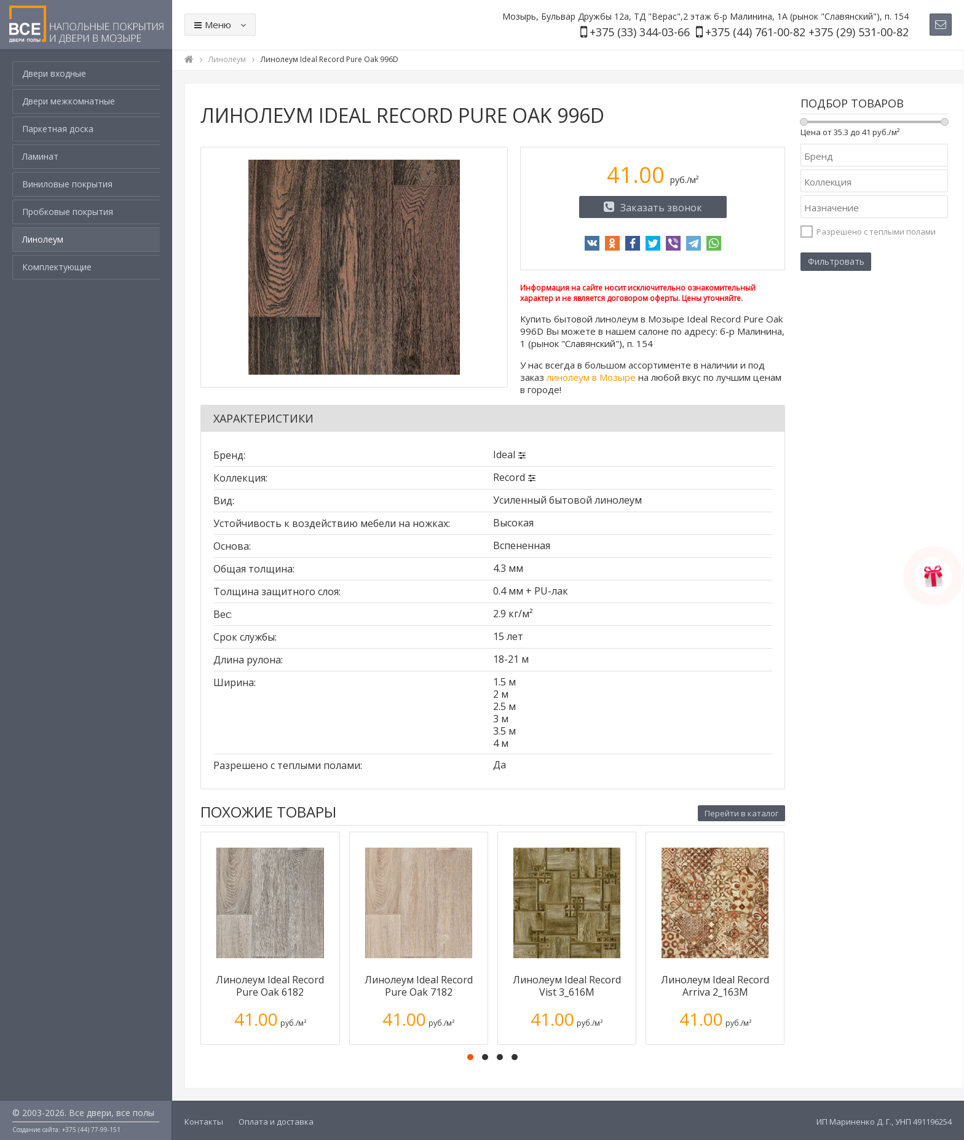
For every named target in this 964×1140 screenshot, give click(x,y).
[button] (470, 1057)
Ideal (504, 454)
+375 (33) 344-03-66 (640, 32)
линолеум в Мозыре (591, 377)
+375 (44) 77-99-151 (91, 1129)
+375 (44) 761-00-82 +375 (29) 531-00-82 (807, 32)
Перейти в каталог (741, 813)
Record (509, 477)
